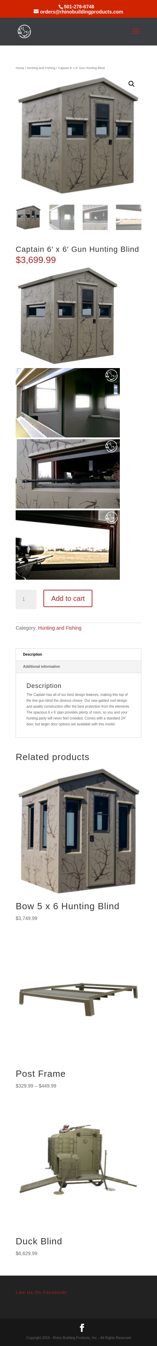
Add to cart (68, 598)
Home (20, 68)
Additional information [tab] (41, 666)
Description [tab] (32, 654)
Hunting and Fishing (41, 68)
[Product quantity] (26, 599)
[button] (131, 84)
